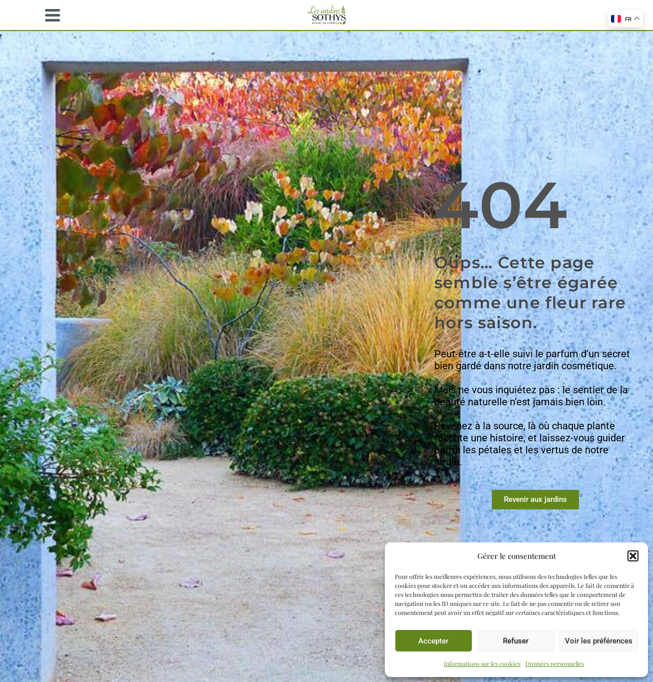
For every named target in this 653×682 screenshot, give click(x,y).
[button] (633, 556)
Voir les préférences (598, 640)
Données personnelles (554, 663)
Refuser (515, 640)
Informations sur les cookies (482, 663)
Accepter (433, 640)
